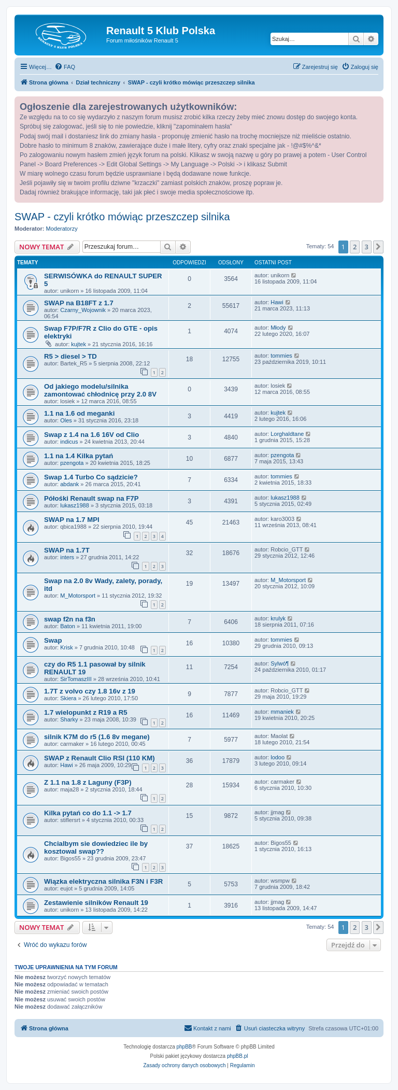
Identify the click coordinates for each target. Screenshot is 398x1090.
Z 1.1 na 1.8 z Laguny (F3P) (88, 782)
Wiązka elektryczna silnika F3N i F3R (103, 881)
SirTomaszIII (76, 679)
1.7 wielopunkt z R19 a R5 (85, 712)
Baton (67, 626)
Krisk (66, 647)
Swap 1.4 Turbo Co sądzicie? (91, 477)
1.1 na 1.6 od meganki (79, 413)
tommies (281, 355)
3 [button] (366, 246)
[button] (378, 246)
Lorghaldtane (287, 434)
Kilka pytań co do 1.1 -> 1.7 (88, 813)
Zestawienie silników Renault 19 (96, 903)
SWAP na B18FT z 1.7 (78, 303)
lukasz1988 (74, 505)
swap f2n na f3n (69, 619)
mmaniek (282, 712)
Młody (278, 327)
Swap (53, 640)
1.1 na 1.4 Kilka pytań (78, 456)
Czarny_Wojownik (83, 310)
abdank (69, 484)
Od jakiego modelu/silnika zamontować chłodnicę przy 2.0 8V (100, 390)
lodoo (278, 757)
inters (67, 557)
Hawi (277, 302)
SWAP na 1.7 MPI (72, 519)
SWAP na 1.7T (67, 550)
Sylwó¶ (280, 663)
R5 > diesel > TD (70, 356)
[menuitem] (64, 67)
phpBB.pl (237, 1056)
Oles (66, 420)
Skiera (68, 698)
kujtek (78, 344)
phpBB (184, 1047)
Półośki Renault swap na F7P (91, 498)
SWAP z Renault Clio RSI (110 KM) (99, 758)
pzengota (71, 463)
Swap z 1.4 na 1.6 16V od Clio (91, 434)
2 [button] (355, 246)
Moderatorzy (62, 228)
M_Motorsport (77, 595)
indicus (69, 441)
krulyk (278, 618)
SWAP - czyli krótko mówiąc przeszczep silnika (122, 216)
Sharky (69, 719)
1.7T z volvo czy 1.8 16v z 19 (89, 691)
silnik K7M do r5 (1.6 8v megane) (97, 737)
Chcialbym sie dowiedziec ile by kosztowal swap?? (96, 847)
